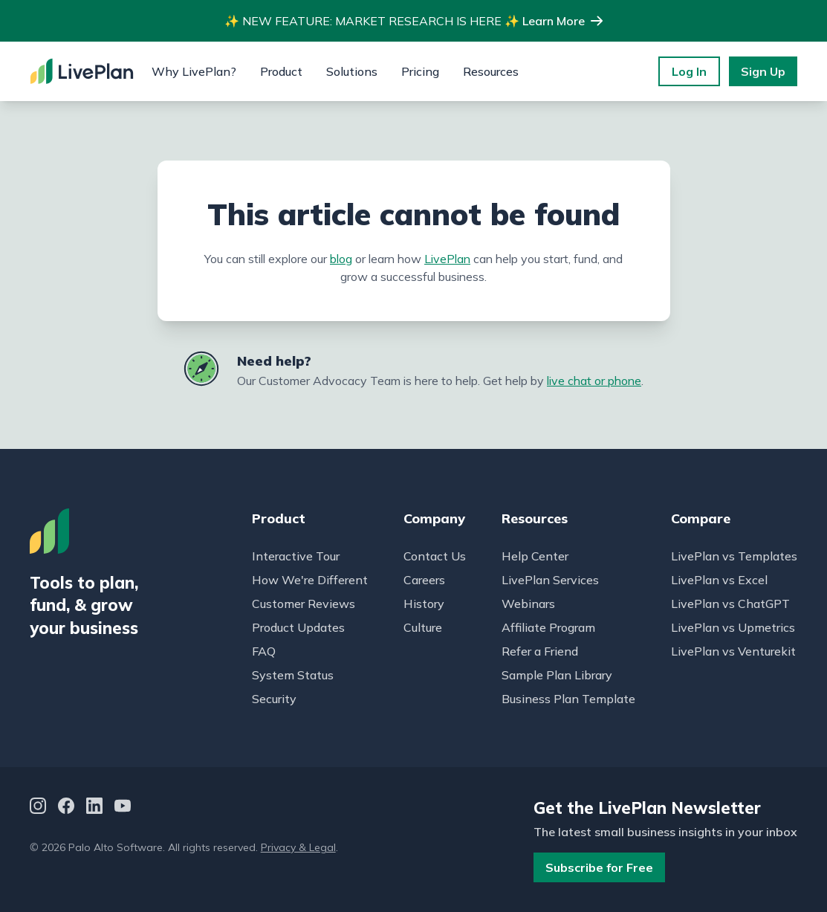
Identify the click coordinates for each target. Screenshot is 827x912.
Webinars (528, 603)
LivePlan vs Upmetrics (733, 627)
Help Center (535, 556)
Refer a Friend (540, 651)
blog (341, 258)
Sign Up (763, 71)
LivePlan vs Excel (719, 579)
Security (274, 698)
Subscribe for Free (599, 867)
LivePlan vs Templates (734, 556)
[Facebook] (66, 808)
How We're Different (310, 579)
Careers (424, 579)
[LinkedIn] (94, 808)
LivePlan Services (550, 579)
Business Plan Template (568, 698)
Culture (422, 627)
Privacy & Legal (298, 847)
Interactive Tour (296, 556)
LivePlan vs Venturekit (733, 651)
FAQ (264, 651)
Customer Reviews (303, 603)
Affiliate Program (548, 627)
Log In (689, 71)
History (423, 603)
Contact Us (434, 556)
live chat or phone (594, 380)
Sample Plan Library (557, 674)
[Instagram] (38, 808)
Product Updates (298, 627)
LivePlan (447, 258)
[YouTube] (122, 808)
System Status (293, 674)
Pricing (420, 71)
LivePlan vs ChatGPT (730, 603)
